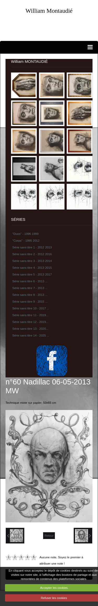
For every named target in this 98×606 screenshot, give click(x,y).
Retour (49, 535)
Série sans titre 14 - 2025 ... (30, 335)
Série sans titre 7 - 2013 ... (30, 288)
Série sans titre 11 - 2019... (30, 315)
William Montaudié (48, 10)
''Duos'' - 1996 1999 (25, 233)
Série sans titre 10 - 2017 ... (30, 308)
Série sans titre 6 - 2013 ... (30, 281)
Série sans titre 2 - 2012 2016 (32, 254)
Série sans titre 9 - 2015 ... (30, 301)
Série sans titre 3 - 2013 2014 (32, 260)
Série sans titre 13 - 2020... (30, 328)
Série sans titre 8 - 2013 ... (30, 294)
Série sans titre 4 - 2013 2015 (32, 267)
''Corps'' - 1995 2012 (25, 240)
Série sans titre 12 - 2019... (30, 321)
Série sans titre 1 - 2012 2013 (32, 247)
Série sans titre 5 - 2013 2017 (32, 274)
